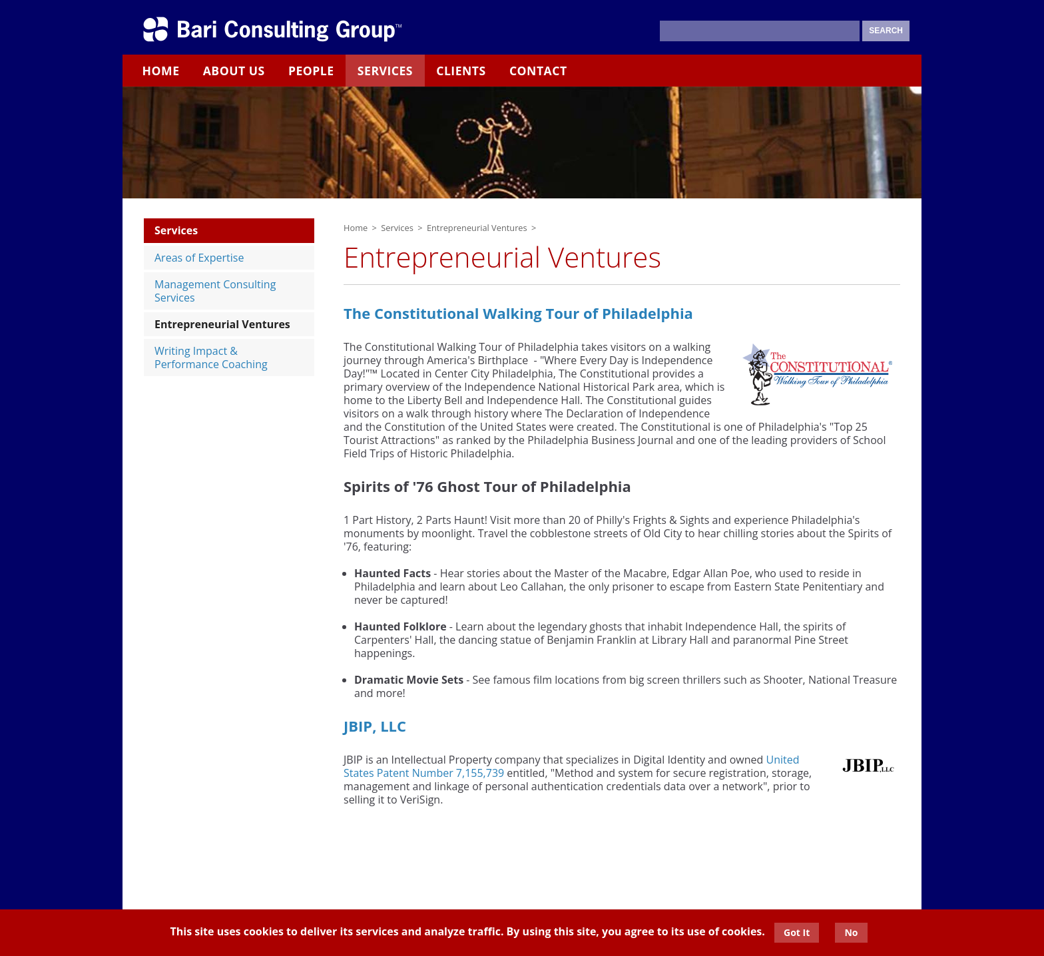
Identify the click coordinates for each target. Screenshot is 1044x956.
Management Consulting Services (215, 291)
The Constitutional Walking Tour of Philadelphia (518, 313)
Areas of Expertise (199, 257)
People (311, 71)
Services (385, 71)
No (851, 932)
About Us (234, 71)
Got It (797, 932)
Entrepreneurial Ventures (222, 324)
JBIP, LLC (375, 726)
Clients (461, 71)
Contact (538, 71)
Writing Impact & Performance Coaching (211, 357)
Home (161, 71)
